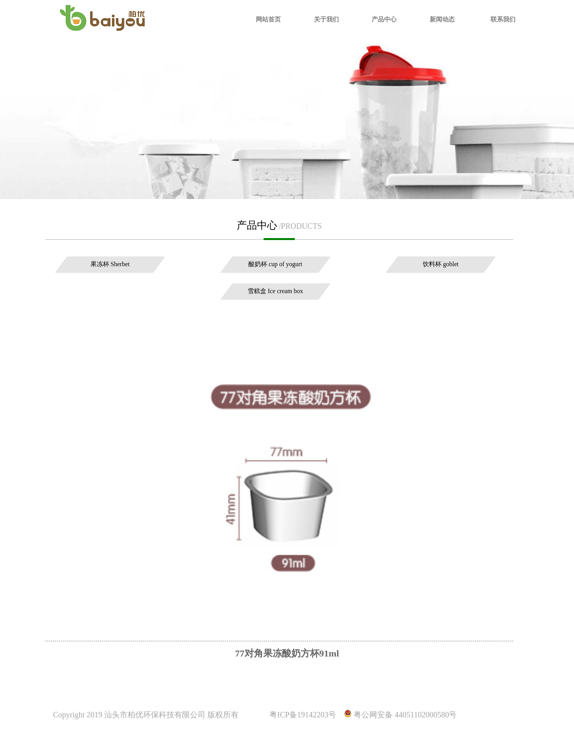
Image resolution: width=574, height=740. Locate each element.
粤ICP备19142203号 (302, 714)
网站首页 (268, 19)
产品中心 (384, 19)
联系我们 (503, 19)
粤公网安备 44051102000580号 (405, 714)
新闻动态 (442, 19)
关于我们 (326, 19)
